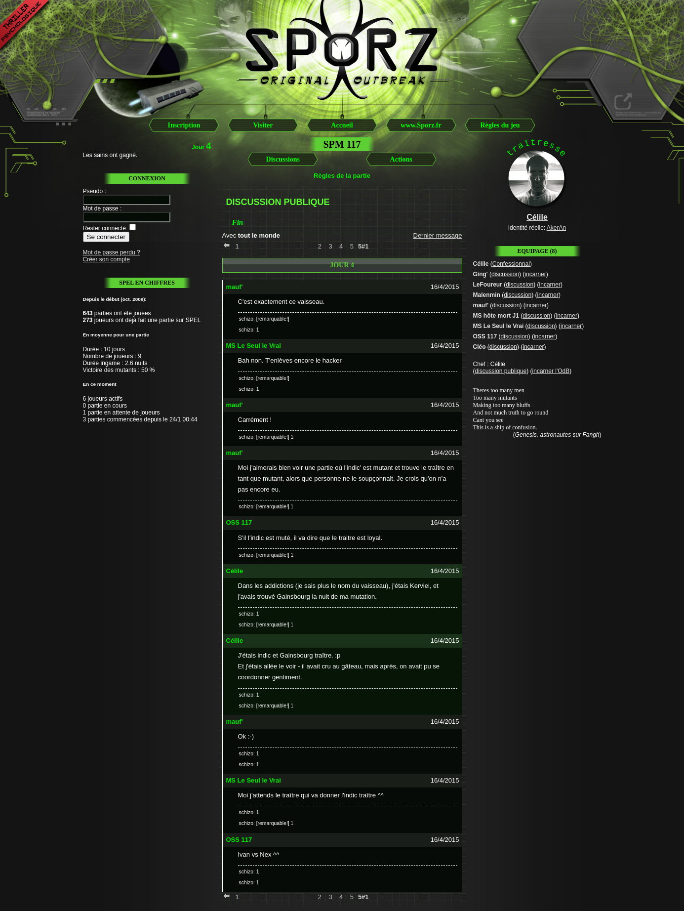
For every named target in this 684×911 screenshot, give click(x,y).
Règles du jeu (500, 125)
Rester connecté (104, 228)
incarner (535, 274)
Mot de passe (101, 208)
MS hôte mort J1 (496, 315)
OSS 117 (485, 336)
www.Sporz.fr (421, 125)
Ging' (480, 274)
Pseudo (93, 191)
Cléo (479, 346)
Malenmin (486, 294)
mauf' (481, 305)
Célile (481, 263)
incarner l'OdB (551, 371)
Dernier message (437, 235)
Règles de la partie (342, 175)
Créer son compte (106, 259)
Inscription (183, 125)
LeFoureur (487, 284)
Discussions (283, 159)
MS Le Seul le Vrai (498, 326)
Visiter (263, 125)
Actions (401, 159)
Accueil (342, 125)
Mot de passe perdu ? (111, 252)
